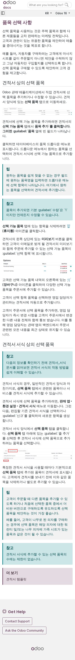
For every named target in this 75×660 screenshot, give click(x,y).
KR (47, 13)
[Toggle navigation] (3, 13)
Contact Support (17, 621)
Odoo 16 (61, 13)
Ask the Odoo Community (24, 630)
